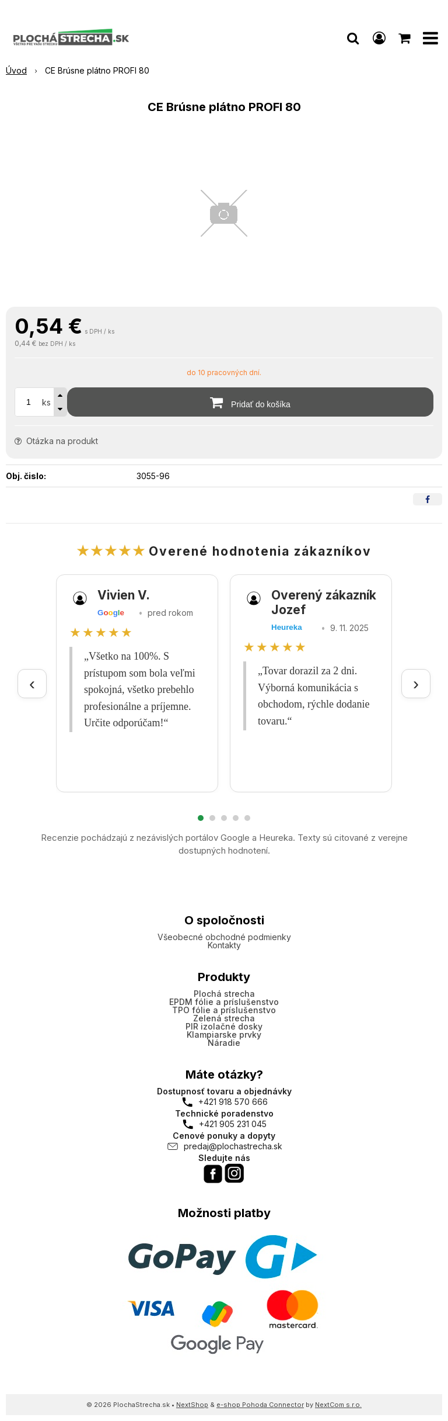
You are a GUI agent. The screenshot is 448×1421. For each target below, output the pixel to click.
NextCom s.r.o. (338, 1405)
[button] (352, 38)
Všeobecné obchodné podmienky (224, 937)
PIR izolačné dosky (224, 1026)
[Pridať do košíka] (250, 402)
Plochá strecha (224, 994)
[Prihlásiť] (379, 38)
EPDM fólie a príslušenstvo (224, 1002)
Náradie (224, 1043)
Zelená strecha (224, 1018)
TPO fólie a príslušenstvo (224, 1010)
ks (46, 402)
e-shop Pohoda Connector (260, 1405)
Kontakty (224, 945)
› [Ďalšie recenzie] (416, 683)
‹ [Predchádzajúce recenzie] (32, 683)
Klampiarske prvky (224, 1034)
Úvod (16, 70)
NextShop (192, 1405)
